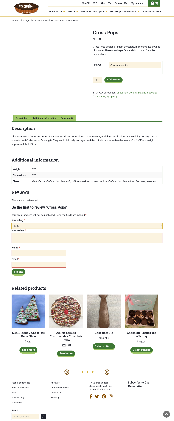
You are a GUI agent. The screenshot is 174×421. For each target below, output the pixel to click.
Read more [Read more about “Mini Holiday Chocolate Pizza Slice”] (28, 343)
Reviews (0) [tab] (67, 111)
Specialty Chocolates (53, 20)
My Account (138, 3)
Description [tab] (22, 111)
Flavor (97, 64)
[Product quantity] (97, 79)
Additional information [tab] (44, 111)
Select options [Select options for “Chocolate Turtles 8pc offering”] (141, 343)
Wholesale (16, 395)
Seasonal (54, 11)
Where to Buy (18, 391)
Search (15, 403)
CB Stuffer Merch (151, 11)
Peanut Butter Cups (91, 11)
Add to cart (113, 79)
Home (15, 20)
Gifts (69, 11)
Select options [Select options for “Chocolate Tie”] (104, 339)
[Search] (43, 410)
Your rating (18, 213)
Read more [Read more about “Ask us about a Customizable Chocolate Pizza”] (66, 346)
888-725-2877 (89, 3)
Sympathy (111, 96)
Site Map (55, 391)
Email (15, 252)
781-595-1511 (103, 382)
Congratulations (137, 92)
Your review (19, 223)
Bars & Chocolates (20, 381)
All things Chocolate (121, 11)
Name (16, 240)
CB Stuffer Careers (60, 381)
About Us (105, 3)
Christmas (122, 92)
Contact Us (121, 3)
